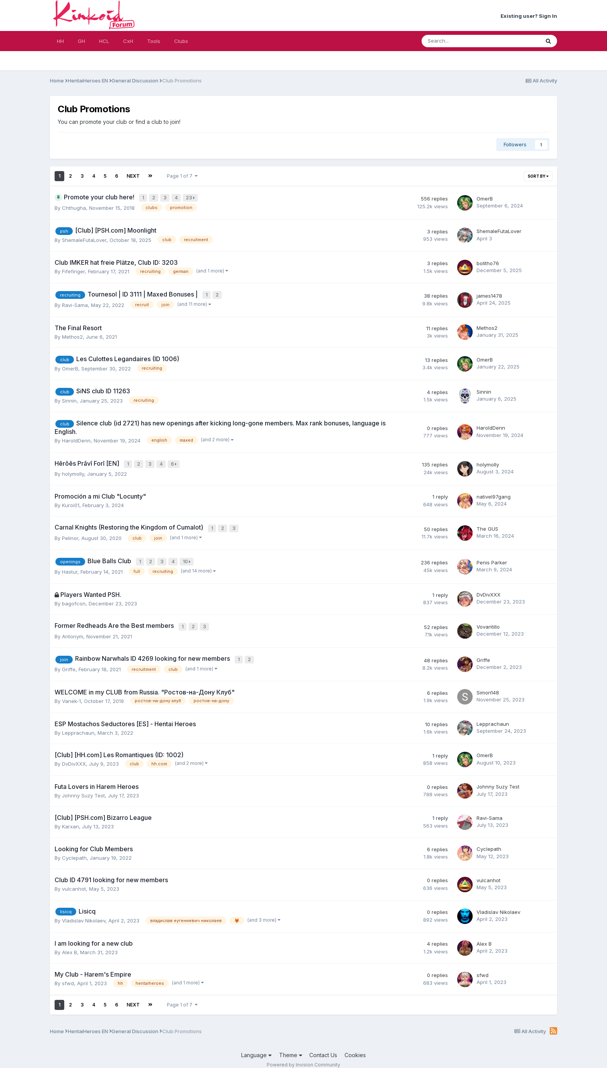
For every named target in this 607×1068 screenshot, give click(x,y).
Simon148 (488, 684)
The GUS (487, 525)
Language (256, 1047)
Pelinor (70, 534)
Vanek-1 (71, 693)
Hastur (69, 566)
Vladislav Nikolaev (83, 912)
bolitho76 (488, 262)
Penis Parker (492, 557)
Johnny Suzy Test (83, 787)
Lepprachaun (78, 725)
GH (81, 41)
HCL (104, 41)
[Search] (460, 41)
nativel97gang (494, 493)
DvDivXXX (489, 589)
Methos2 (72, 334)
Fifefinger (73, 270)
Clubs (181, 41)
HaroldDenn (76, 438)
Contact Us (323, 1047)
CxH (128, 41)
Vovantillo (488, 620)
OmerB (485, 198)
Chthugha (74, 207)
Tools (153, 41)
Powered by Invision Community (303, 1056)
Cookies (355, 1047)
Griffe (68, 661)
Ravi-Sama (75, 303)
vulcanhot (74, 881)
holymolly (73, 471)
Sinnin (69, 398)
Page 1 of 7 (182, 176)
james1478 (489, 294)
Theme (290, 1047)
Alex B (69, 944)
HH (60, 41)
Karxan (70, 818)
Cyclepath (74, 850)
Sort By (538, 176)
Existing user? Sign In (529, 16)
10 (187, 557)
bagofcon (74, 598)
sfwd (68, 975)
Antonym (72, 629)
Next (133, 176)
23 (191, 198)
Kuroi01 (70, 502)
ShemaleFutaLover (84, 239)
